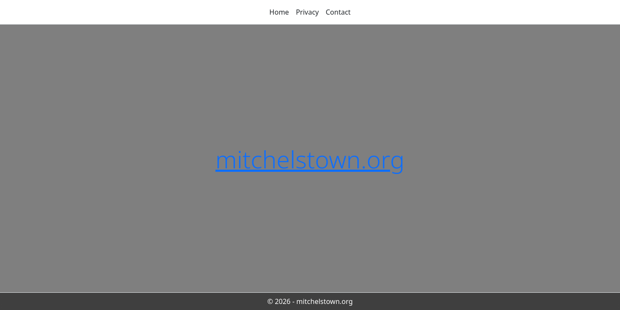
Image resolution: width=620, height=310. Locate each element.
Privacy (307, 12)
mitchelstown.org (309, 159)
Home (279, 12)
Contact (338, 12)
